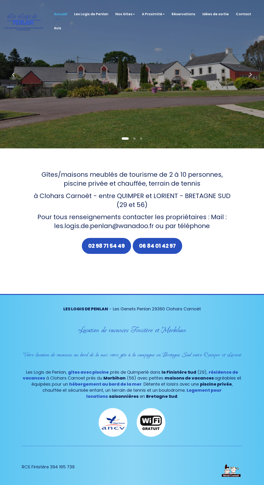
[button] (13, 74)
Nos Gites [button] (125, 11)
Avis (57, 25)
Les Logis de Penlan (91, 11)
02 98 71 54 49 (106, 246)
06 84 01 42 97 (157, 246)
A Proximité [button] (153, 11)
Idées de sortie (215, 11)
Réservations (183, 11)
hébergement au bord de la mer (105, 384)
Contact (243, 11)
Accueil (60, 11)
